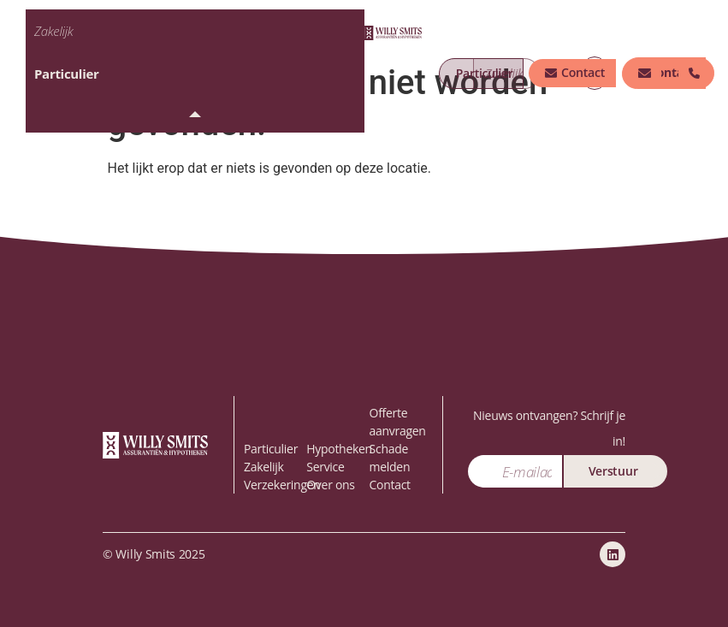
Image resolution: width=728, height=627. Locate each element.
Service (325, 466)
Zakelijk (53, 30)
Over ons (330, 484)
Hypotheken (339, 449)
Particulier (66, 73)
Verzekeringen (282, 484)
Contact (390, 484)
